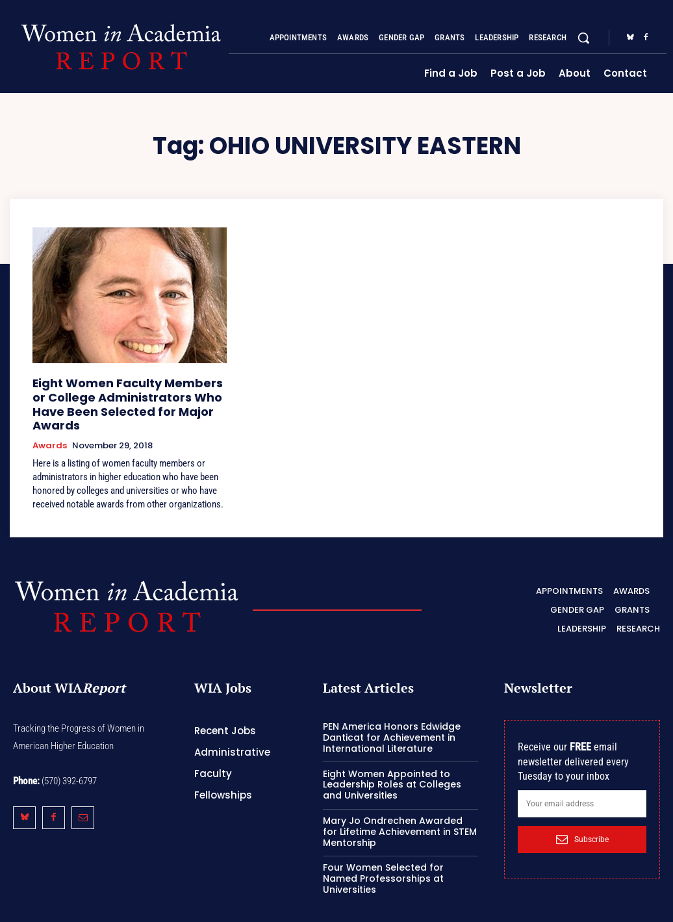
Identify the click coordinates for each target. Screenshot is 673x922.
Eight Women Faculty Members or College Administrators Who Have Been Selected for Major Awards (120, 393)
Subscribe (582, 816)
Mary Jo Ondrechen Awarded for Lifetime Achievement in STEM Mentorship (400, 808)
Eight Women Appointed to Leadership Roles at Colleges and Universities (392, 761)
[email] (582, 781)
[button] (583, 37)
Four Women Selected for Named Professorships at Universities (383, 855)
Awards (49, 424)
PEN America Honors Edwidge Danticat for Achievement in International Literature (392, 714)
